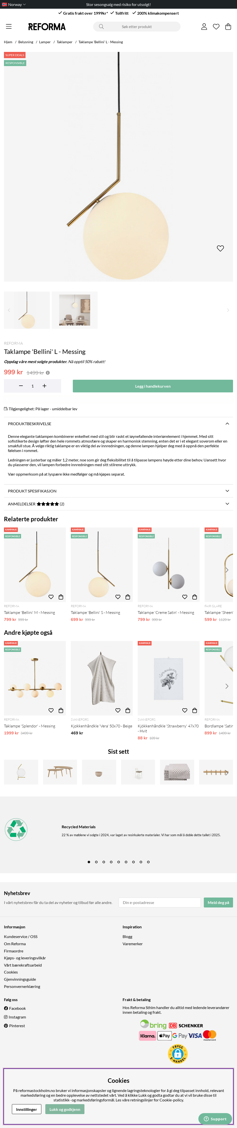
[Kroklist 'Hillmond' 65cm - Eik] (216, 772)
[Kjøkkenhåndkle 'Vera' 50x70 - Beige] (102, 678)
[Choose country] (13, 4)
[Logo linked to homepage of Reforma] (47, 26)
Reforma (13, 343)
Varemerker (133, 943)
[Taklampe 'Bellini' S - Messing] (102, 564)
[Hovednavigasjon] (9, 26)
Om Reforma (15, 943)
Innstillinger (26, 1109)
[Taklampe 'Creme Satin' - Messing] (169, 564)
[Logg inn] (204, 26)
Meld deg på (218, 902)
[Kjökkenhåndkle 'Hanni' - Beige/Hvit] (177, 772)
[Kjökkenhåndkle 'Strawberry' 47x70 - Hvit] (169, 678)
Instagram (17, 1017)
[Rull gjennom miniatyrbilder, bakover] (9, 310)
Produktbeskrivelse (29, 423)
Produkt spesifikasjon (32, 491)
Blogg (127, 936)
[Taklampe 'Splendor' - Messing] (35, 678)
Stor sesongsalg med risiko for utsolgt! (118, 4)
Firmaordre (13, 950)
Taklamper (65, 42)
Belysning (25, 42)
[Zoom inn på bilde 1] (118, 167)
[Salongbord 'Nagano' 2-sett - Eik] (60, 772)
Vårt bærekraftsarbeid (23, 965)
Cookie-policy (171, 1099)
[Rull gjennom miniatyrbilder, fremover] (228, 310)
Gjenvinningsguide (20, 979)
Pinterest (17, 1025)
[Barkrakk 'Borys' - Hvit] (138, 772)
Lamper (45, 42)
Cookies (11, 972)
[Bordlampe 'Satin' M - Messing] (21, 772)
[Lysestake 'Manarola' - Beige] (99, 772)
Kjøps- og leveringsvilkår (25, 957)
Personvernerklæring (22, 986)
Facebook (17, 1008)
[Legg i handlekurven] (153, 386)
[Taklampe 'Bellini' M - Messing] (35, 564)
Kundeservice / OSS (20, 936)
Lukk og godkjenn (65, 1109)
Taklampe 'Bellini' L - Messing (101, 42)
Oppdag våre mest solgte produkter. (35, 361)
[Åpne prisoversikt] (48, 372)
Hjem (8, 42)
